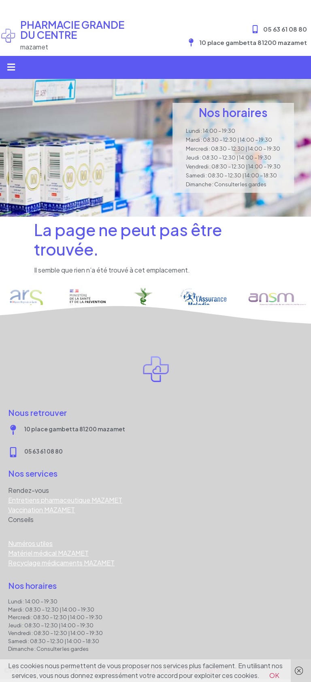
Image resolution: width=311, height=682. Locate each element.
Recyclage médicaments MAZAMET (61, 562)
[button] (11, 67)
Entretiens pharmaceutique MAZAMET (65, 500)
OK (274, 675)
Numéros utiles (30, 543)
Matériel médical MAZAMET (48, 553)
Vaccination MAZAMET (41, 509)
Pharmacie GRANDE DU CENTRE (72, 29)
